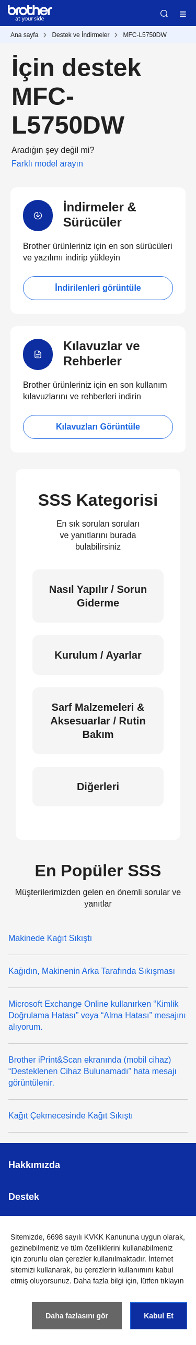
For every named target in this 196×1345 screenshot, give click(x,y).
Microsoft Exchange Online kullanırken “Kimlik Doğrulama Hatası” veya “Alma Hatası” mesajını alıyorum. (97, 1015)
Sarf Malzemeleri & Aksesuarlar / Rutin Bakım (97, 720)
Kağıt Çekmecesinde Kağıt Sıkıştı (70, 1115)
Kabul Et (159, 1316)
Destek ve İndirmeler (80, 35)
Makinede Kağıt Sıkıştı (50, 938)
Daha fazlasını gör (76, 1316)
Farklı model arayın (47, 163)
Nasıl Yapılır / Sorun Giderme (98, 596)
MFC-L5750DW (144, 35)
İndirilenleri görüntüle (98, 287)
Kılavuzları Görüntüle (98, 426)
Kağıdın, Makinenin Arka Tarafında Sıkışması (91, 971)
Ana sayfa (24, 35)
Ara (164, 13)
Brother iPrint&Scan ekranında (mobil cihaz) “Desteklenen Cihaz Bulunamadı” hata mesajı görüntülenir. (92, 1071)
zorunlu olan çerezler (57, 1259)
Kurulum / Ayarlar (97, 655)
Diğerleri (98, 786)
